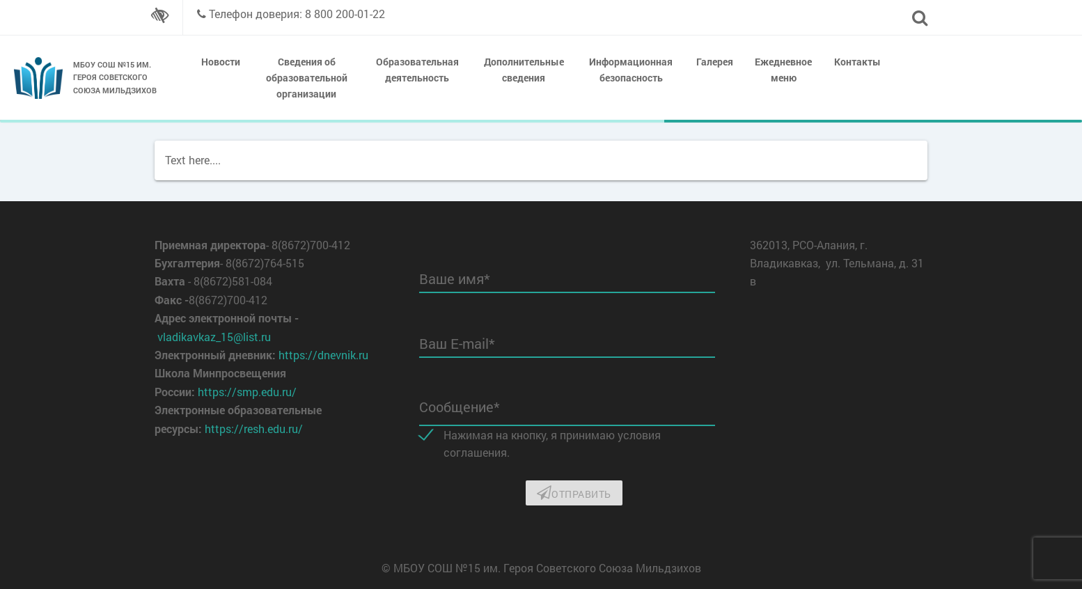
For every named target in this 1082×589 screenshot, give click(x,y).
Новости (220, 61)
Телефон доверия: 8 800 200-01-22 (297, 13)
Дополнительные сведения (524, 69)
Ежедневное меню (783, 69)
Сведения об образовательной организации (306, 77)
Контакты (857, 61)
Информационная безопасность (631, 69)
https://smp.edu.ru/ (247, 391)
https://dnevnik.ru (323, 354)
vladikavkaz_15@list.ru (214, 336)
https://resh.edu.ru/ (254, 428)
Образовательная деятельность (417, 69)
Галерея (714, 61)
